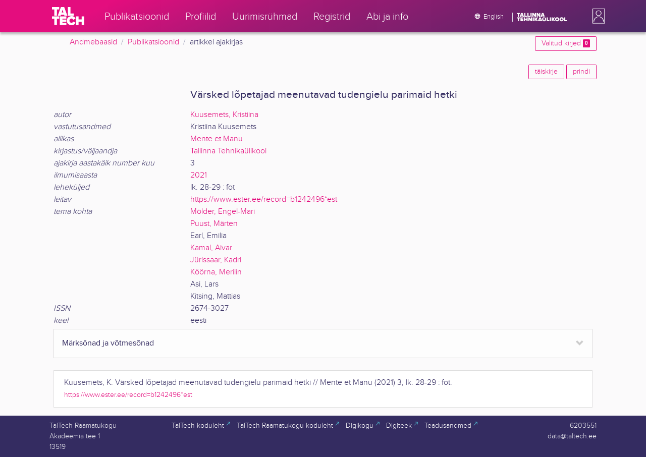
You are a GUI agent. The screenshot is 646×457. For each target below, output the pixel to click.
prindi (581, 72)
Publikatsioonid (153, 42)
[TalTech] (68, 16)
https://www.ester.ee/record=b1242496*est (263, 199)
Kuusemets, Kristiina (224, 115)
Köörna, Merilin (216, 272)
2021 (198, 175)
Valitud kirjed (566, 43)
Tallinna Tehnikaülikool (228, 151)
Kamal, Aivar (211, 248)
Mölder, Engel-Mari (222, 211)
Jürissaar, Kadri (215, 260)
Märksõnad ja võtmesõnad (108, 343)
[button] (596, 16)
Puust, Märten (214, 223)
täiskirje (546, 72)
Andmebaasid (93, 42)
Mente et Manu (216, 139)
